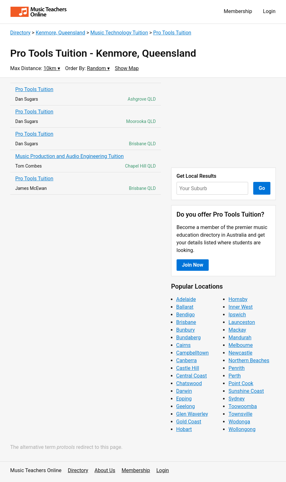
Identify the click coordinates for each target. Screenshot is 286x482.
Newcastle (240, 353)
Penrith (236, 368)
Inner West (240, 307)
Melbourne (240, 345)
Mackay (237, 330)
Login (269, 11)
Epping (184, 399)
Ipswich (237, 315)
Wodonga (239, 422)
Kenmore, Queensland (60, 33)
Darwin (184, 391)
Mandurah (239, 338)
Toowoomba (242, 406)
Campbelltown (192, 353)
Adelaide (186, 299)
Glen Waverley (192, 414)
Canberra (186, 360)
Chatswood (189, 383)
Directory (20, 33)
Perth (234, 376)
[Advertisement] (223, 122)
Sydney (236, 399)
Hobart (184, 429)
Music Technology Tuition (119, 33)
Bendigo (185, 315)
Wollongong (241, 429)
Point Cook (240, 383)
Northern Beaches (248, 360)
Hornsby (238, 299)
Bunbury (185, 330)
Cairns (183, 345)
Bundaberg (188, 338)
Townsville (240, 414)
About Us (104, 470)
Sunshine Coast (246, 391)
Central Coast (191, 376)
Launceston (241, 322)
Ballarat (184, 307)
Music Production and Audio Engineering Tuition (69, 156)
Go (262, 188)
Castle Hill (187, 368)
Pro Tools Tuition (172, 33)
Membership (238, 11)
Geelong (185, 406)
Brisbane (186, 322)
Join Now (192, 265)
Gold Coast (188, 422)
